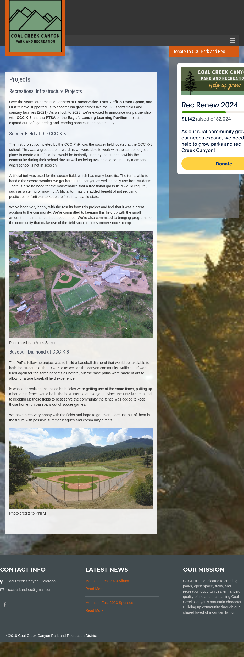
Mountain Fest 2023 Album (107, 581)
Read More (94, 589)
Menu (13, 40)
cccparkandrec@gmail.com (30, 589)
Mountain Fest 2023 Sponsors (109, 603)
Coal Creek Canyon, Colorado (31, 581)
